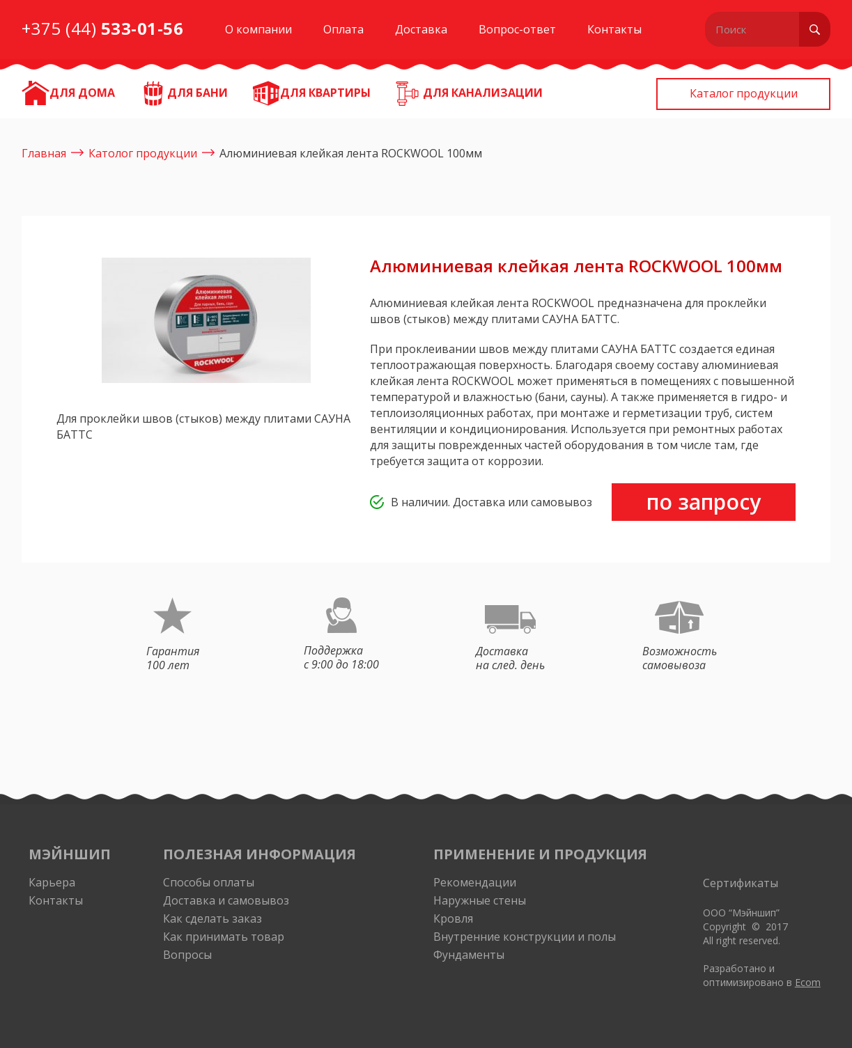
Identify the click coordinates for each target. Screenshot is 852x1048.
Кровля (453, 918)
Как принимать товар (223, 937)
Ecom (808, 982)
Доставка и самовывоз (226, 900)
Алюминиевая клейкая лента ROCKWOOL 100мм (350, 153)
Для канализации (483, 92)
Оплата (343, 29)
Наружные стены (479, 900)
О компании (258, 29)
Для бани (197, 92)
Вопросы (187, 955)
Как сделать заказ (212, 918)
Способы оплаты (208, 882)
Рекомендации (474, 882)
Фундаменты (468, 955)
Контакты (614, 29)
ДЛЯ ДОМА (82, 92)
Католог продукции (142, 153)
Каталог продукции (744, 93)
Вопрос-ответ (517, 29)
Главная (44, 153)
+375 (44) (103, 28)
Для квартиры (325, 92)
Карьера (52, 882)
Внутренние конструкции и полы (524, 937)
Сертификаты (740, 883)
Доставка (421, 29)
